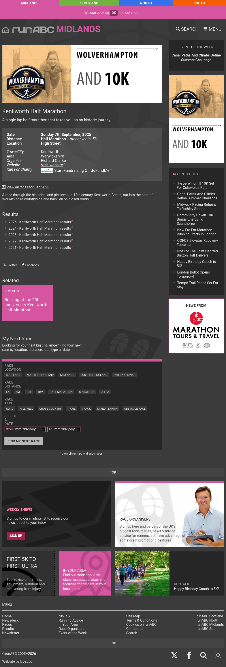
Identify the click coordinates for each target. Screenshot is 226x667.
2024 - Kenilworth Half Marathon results (40, 228)
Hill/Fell (26, 408)
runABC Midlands (210, 624)
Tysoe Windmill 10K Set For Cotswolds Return (195, 185)
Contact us (134, 629)
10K (28, 391)
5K (7, 391)
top (113, 472)
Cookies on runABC (141, 624)
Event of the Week (73, 633)
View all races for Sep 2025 (28, 187)
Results (8, 629)
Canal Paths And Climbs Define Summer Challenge (197, 196)
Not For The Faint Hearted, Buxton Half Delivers (197, 253)
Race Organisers (72, 629)
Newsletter (10, 633)
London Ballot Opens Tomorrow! (193, 274)
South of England (94, 375)
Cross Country (50, 408)
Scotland (89, 3)
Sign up (16, 536)
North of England (40, 375)
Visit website (52, 165)
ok (114, 13)
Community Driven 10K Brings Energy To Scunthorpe (195, 219)
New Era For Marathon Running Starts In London (196, 232)
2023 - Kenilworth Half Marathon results (40, 235)
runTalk (64, 616)
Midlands (29, 3)
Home (7, 616)
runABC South (207, 629)
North (146, 3)
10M (40, 391)
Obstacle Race (134, 408)
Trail (71, 408)
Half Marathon (61, 391)
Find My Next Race (24, 441)
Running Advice (71, 620)
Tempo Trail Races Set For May (197, 285)
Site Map (133, 616)
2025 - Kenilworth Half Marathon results (40, 222)
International (124, 375)
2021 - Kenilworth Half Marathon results (40, 247)
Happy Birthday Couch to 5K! (196, 264)
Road (9, 408)
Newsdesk (10, 620)
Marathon (86, 391)
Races (7, 624)
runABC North (207, 620)
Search (131, 633)
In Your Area (68, 624)
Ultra (105, 391)
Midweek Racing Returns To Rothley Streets (196, 206)
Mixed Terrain (107, 408)
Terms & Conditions (141, 620)
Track (86, 408)
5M (18, 391)
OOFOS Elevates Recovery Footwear (197, 242)
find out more (129, 13)
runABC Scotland (210, 616)
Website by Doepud (17, 661)
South (199, 3)
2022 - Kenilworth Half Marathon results (40, 241)
